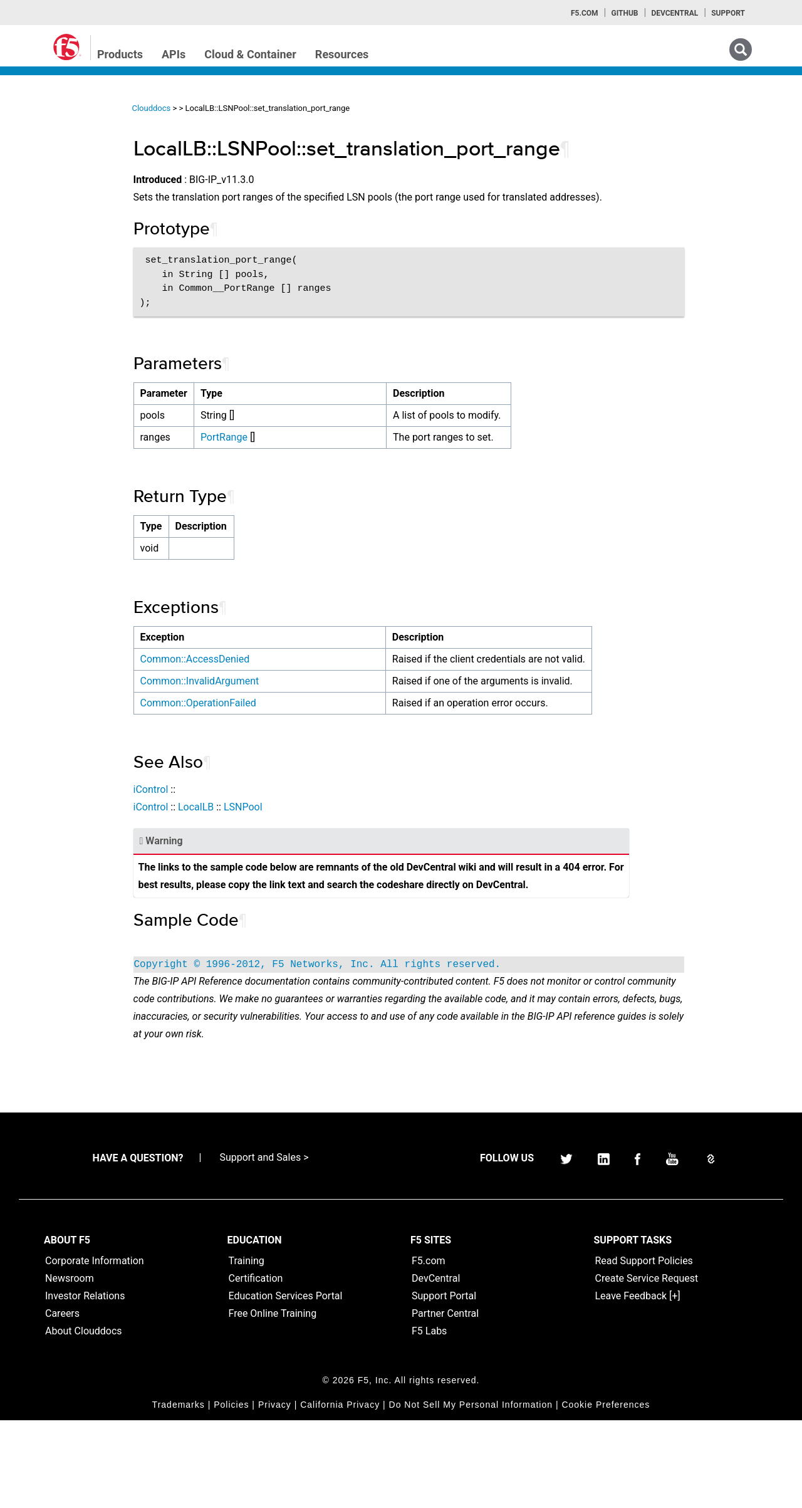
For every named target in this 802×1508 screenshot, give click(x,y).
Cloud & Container (250, 54)
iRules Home (51, 212)
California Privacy (340, 1492)
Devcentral (674, 13)
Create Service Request (647, 1366)
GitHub (624, 13)
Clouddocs (243, 108)
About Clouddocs (83, 1419)
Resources (342, 54)
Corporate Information (94, 1348)
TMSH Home (51, 258)
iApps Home (50, 145)
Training (246, 1348)
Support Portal (444, 1384)
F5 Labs (429, 1419)
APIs (173, 54)
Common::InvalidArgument (292, 716)
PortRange (316, 455)
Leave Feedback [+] (637, 1384)
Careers (62, 1401)
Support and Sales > (263, 1245)
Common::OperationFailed (290, 756)
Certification (256, 1366)
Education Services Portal (286, 1384)
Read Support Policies (644, 1348)
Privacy (274, 1492)
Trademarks (178, 1492)
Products (120, 54)
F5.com (584, 13)
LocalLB (288, 860)
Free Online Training (273, 1401)
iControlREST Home (64, 167)
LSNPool (335, 860)
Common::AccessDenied (287, 677)
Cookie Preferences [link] (605, 1492)
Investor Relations (85, 1384)
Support (728, 13)
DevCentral (436, 1366)
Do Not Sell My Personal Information (471, 1492)
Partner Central (445, 1401)
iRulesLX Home (56, 235)
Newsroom (69, 1366)
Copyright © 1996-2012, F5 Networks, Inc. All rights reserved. (409, 1034)
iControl (243, 842)
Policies (231, 1492)
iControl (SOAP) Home (69, 190)
